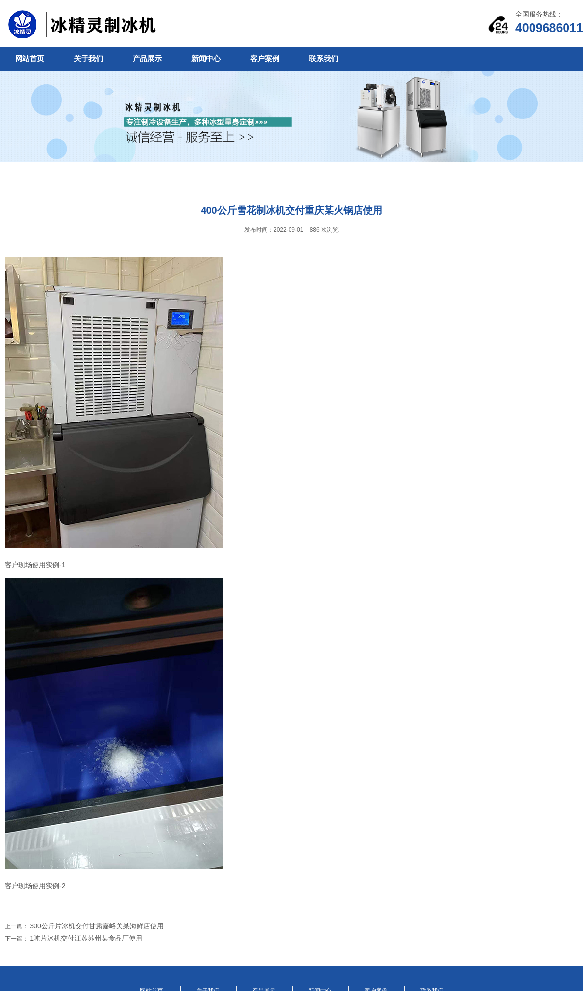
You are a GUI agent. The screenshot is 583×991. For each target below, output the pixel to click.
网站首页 (29, 58)
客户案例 (264, 58)
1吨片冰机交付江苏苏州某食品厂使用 (86, 938)
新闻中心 (206, 58)
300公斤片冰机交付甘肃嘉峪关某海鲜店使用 (96, 926)
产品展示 (147, 58)
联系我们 (323, 58)
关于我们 (88, 58)
